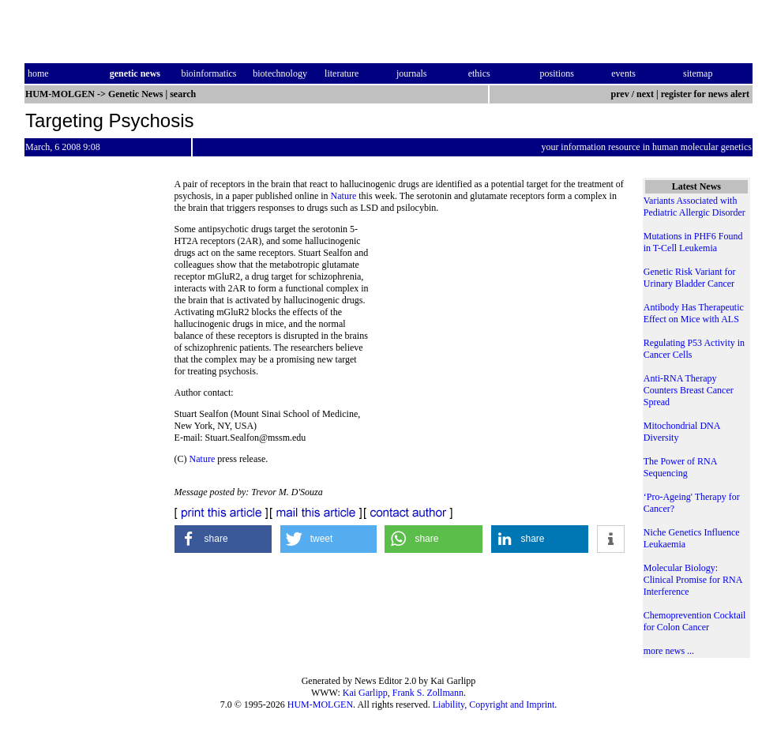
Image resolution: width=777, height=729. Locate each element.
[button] (223, 539)
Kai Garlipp (365, 692)
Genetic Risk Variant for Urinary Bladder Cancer (690, 277)
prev (620, 94)
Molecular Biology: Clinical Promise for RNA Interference (693, 579)
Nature (344, 195)
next (645, 94)
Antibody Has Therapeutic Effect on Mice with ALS (694, 313)
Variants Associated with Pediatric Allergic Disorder (694, 206)
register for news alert (706, 94)
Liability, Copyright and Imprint (494, 704)
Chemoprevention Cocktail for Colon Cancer (695, 621)
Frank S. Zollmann (428, 692)
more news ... (669, 650)
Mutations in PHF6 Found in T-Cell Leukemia (693, 242)
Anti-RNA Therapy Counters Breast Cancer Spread (689, 390)
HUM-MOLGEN (320, 704)
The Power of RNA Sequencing (680, 467)
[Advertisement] (496, 331)
